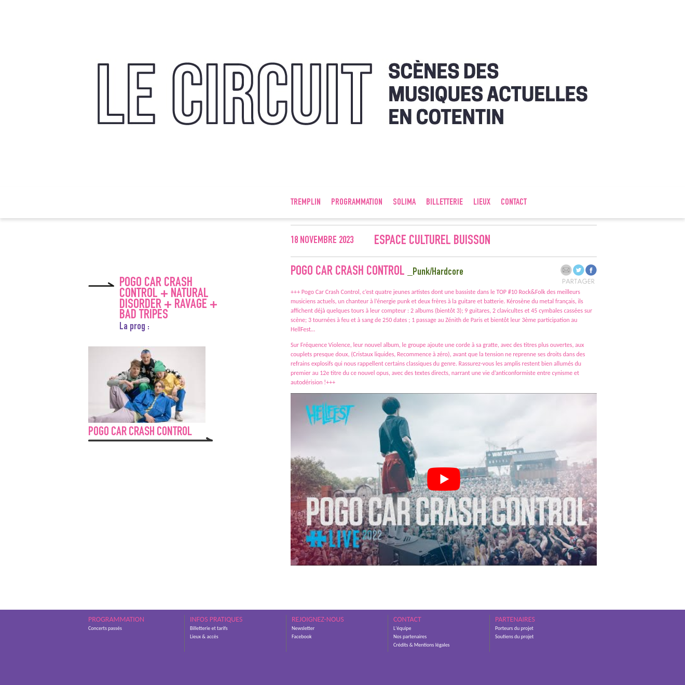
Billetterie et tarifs (209, 628)
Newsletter (303, 628)
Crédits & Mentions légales (421, 644)
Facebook (302, 636)
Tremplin (306, 202)
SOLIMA (404, 202)
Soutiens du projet (514, 636)
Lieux (481, 202)
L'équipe (402, 628)
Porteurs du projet (514, 628)
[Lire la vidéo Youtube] (444, 479)
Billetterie (444, 202)
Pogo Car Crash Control (140, 432)
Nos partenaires (410, 636)
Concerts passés (105, 628)
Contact (514, 202)
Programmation (356, 202)
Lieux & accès (204, 636)
